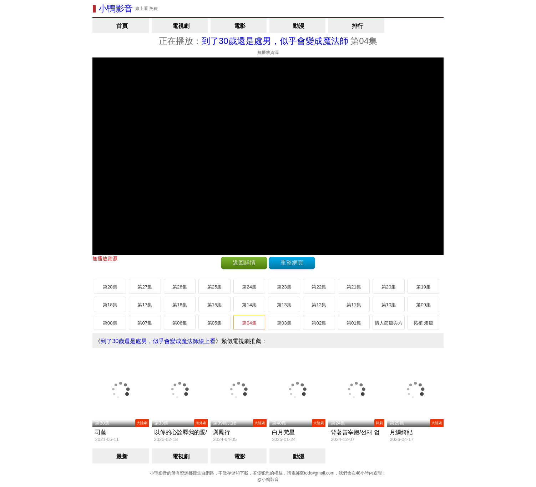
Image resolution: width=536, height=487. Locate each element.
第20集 (388, 287)
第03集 (284, 323)
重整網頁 (291, 263)
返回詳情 (244, 263)
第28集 (110, 287)
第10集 (388, 304)
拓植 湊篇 (424, 323)
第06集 (179, 323)
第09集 (423, 304)
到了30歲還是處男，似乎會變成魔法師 (275, 41)
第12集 (319, 304)
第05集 (214, 323)
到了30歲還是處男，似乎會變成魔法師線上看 (158, 341)
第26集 (179, 287)
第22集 (319, 287)
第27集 (144, 287)
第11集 (354, 304)
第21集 (354, 287)
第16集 (179, 304)
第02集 (319, 323)
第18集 (110, 304)
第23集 (284, 287)
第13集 (284, 304)
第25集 (214, 287)
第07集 (144, 323)
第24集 (249, 287)
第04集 (249, 323)
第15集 (214, 304)
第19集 (423, 287)
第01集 (354, 323)
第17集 (144, 304)
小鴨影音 (115, 8)
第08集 (110, 323)
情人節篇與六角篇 (389, 325)
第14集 (249, 304)
